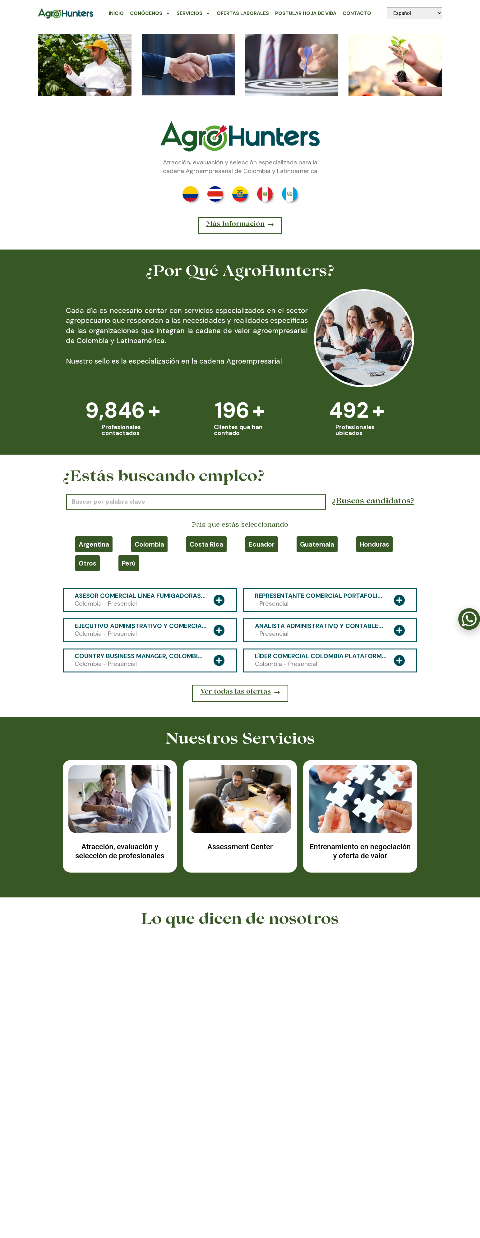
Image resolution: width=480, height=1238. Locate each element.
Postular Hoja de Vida (305, 13)
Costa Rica (206, 544)
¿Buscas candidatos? (373, 502)
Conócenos (150, 13)
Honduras (374, 544)
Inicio (116, 13)
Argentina (94, 544)
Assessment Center (240, 846)
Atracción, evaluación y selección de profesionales (119, 851)
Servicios (193, 13)
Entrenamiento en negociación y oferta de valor (360, 851)
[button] (236, 1085)
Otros (87, 563)
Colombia (149, 544)
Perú (129, 563)
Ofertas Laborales (243, 13)
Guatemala (317, 544)
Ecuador (262, 544)
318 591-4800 (240, 1205)
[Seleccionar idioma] (414, 13)
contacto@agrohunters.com (358, 1205)
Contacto (357, 13)
